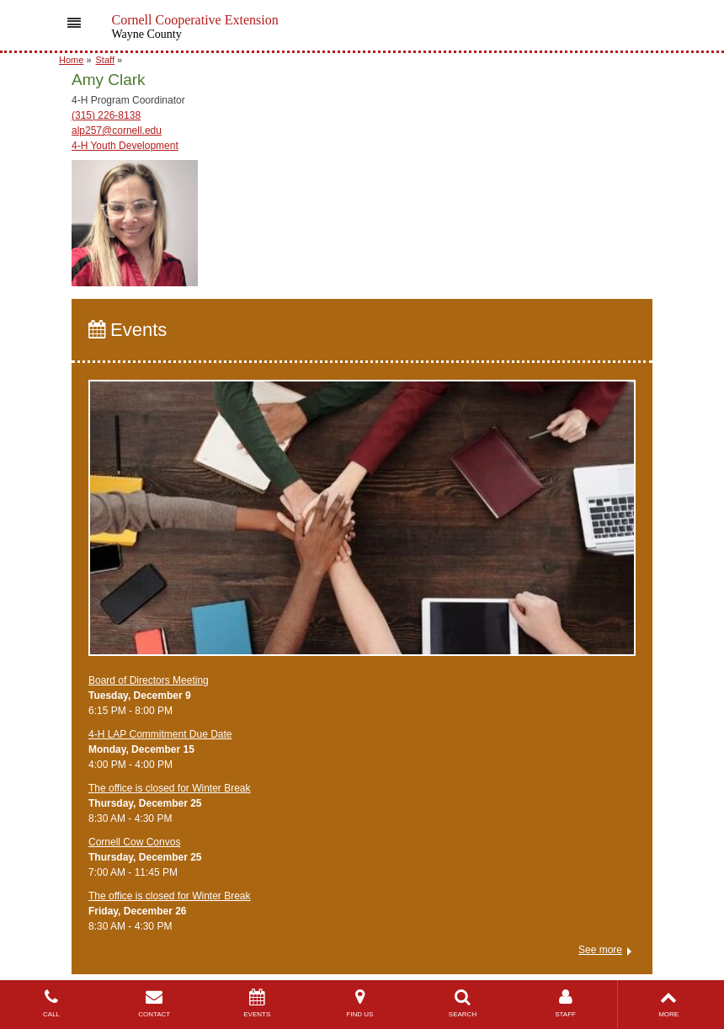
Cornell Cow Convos (134, 842)
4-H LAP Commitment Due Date (160, 734)
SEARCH (462, 1003)
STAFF (566, 1003)
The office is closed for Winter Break (169, 788)
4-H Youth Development (125, 146)
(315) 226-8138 (106, 115)
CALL (51, 1003)
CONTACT (154, 1003)
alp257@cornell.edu (117, 130)
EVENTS (257, 1003)
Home (71, 60)
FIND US (359, 1003)
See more (600, 950)
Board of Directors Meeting (148, 680)
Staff (105, 60)
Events (127, 329)
